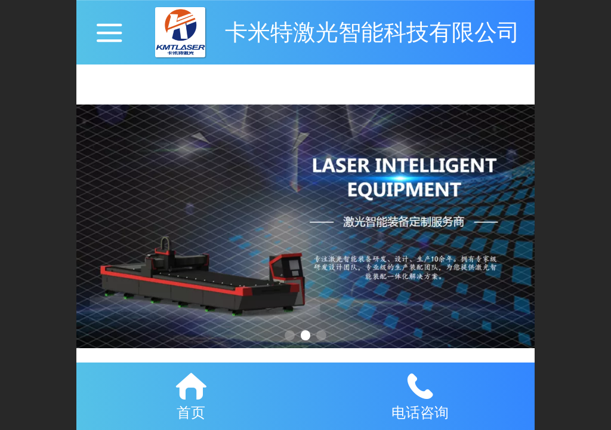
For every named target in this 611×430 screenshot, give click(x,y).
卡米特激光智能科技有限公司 (372, 32)
